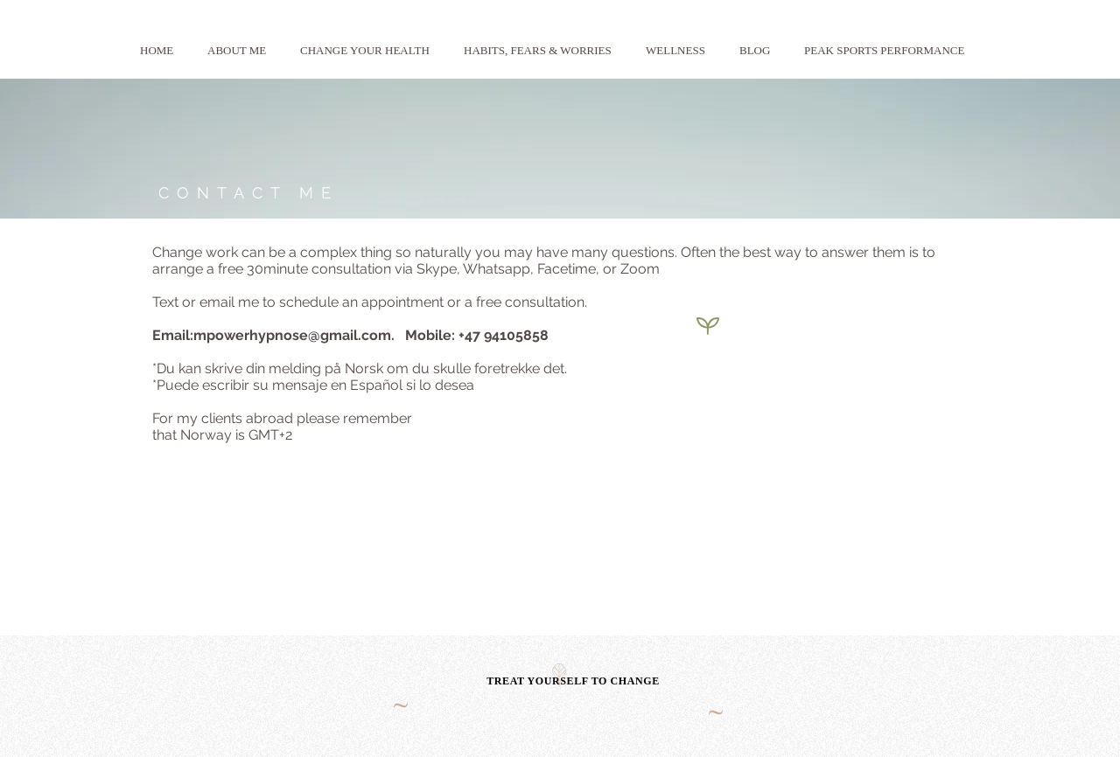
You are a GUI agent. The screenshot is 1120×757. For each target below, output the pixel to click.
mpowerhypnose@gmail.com (292, 335)
